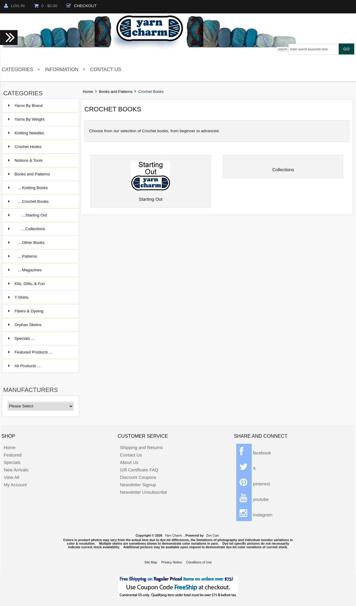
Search (282, 49)
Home (88, 91)
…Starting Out (27, 215)
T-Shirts (18, 297)
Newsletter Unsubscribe (143, 492)
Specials (12, 462)
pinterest (253, 483)
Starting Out (150, 197)
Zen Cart (212, 535)
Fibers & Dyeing (25, 311)
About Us (129, 462)
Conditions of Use (199, 562)
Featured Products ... (30, 352)
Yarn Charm (173, 535)
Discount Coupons (138, 477)
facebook (253, 452)
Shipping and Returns (141, 447)
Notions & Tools (25, 160)
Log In (14, 6)
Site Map (150, 562)
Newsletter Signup (138, 484)
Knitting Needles (26, 133)
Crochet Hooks (24, 146)
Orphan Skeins (24, 325)
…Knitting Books (28, 188)
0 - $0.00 (45, 6)
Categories (17, 69)
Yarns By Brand (25, 105)
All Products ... (24, 366)
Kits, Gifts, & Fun (26, 283)
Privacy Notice (171, 562)
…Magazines (25, 270)
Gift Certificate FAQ (139, 469)
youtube (252, 499)
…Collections (26, 229)
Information (62, 69)
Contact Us (105, 69)
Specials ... (21, 338)
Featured (12, 454)
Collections (283, 167)
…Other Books (26, 242)
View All (11, 477)
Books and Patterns (116, 91)
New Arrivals (16, 469)
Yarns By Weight (26, 119)
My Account (15, 484)
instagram (254, 514)
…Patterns (22, 256)
